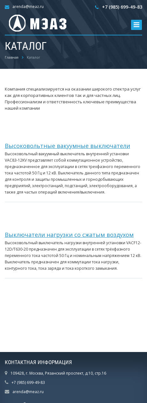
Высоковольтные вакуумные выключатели (67, 146)
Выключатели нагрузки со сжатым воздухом (69, 234)
